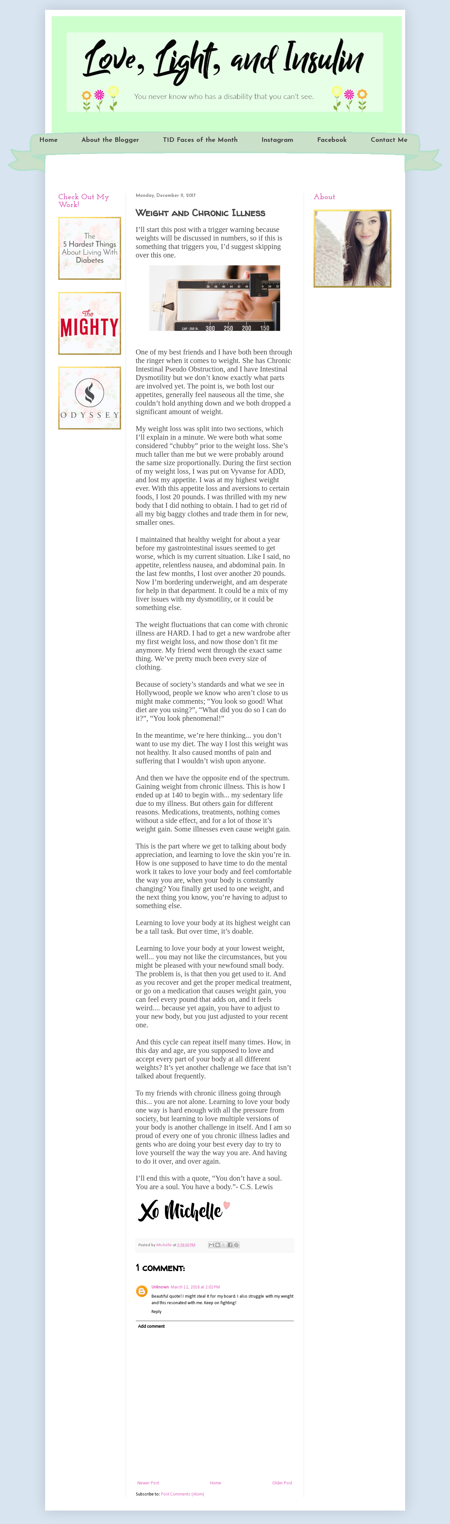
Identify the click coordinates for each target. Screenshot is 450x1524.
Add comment (151, 1326)
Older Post (282, 1483)
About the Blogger (110, 140)
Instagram (277, 140)
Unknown (160, 1287)
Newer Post (148, 1483)
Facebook (332, 140)
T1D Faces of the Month (200, 140)
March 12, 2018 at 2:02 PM (195, 1287)
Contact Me (389, 140)
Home (48, 140)
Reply (156, 1311)
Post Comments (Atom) (182, 1494)
